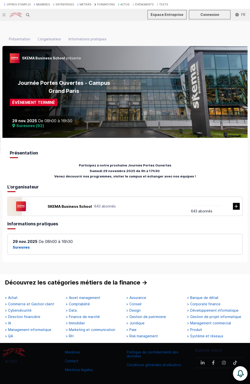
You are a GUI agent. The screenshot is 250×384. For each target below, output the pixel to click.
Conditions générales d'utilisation (154, 365)
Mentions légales (79, 370)
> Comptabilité (78, 304)
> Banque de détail (202, 298)
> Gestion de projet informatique (214, 317)
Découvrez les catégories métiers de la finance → (76, 282)
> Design (133, 310)
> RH (69, 336)
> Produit (194, 330)
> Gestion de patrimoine (146, 317)
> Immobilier (75, 323)
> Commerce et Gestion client (29, 304)
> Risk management (142, 336)
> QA (9, 336)
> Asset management (83, 298)
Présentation (19, 39)
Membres (72, 352)
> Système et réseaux (205, 336)
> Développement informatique (213, 310)
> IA (8, 323)
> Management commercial (209, 323)
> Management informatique (28, 330)
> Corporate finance (203, 304)
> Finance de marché (83, 317)
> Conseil (133, 304)
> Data (71, 310)
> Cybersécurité (18, 310)
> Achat (11, 298)
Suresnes (21, 247)
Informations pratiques (87, 39)
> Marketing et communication (90, 330)
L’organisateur (49, 39)
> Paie (131, 330)
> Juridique (135, 323)
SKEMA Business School (70, 206)
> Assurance (136, 298)
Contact (71, 361)
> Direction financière (22, 317)
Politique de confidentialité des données (152, 354)
